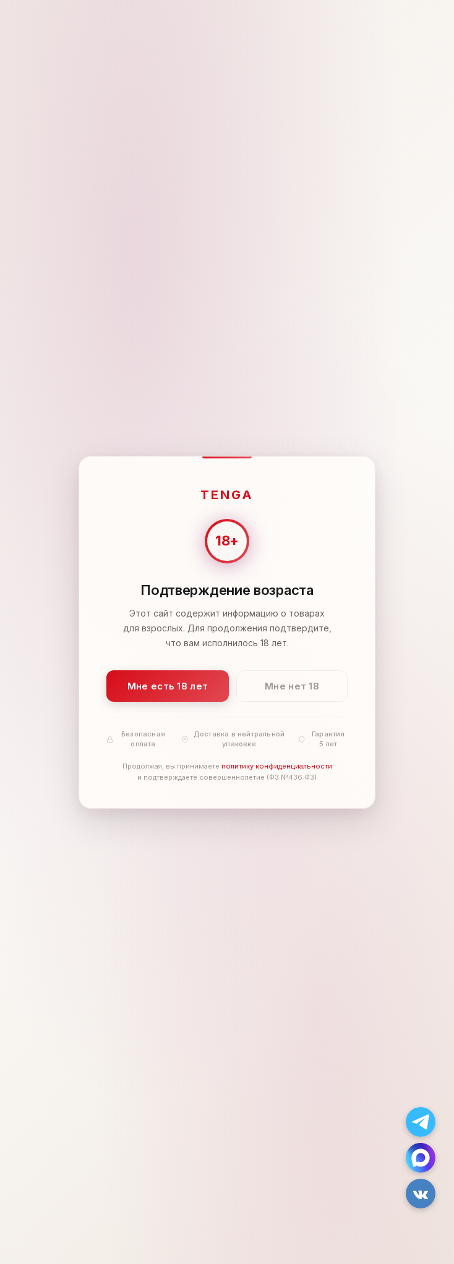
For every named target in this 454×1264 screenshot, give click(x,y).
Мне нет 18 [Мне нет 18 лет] (292, 685)
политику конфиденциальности (276, 766)
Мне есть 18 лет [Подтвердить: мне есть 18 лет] (167, 685)
